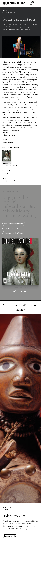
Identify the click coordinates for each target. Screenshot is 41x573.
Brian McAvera (8, 135)
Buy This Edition (10, 228)
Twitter (14, 181)
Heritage (6, 510)
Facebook (6, 181)
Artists (5, 173)
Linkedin (21, 181)
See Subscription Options (13, 224)
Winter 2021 (7, 10)
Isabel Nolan (7, 142)
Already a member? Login (13, 233)
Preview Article (10, 536)
